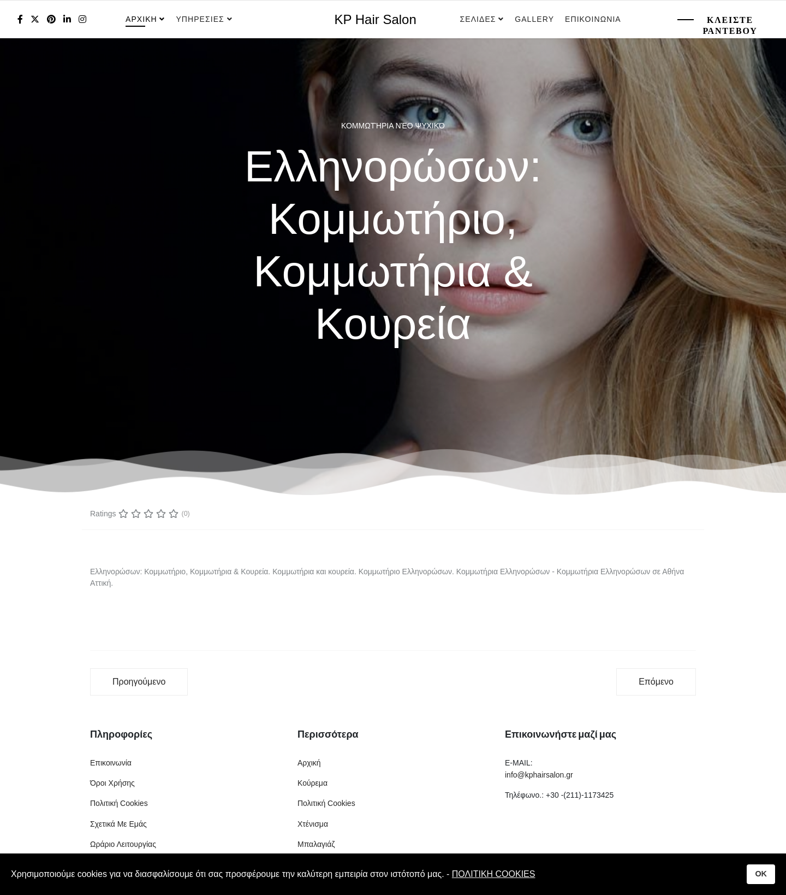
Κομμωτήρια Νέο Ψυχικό (393, 125)
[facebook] (20, 19)
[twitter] (35, 19)
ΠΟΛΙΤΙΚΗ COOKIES (493, 874)
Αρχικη (141, 19)
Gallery (534, 19)
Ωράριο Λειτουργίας (123, 844)
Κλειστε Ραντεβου (729, 25)
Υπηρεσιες (201, 19)
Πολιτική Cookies (119, 803)
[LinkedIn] (67, 19)
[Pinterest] (51, 19)
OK (761, 873)
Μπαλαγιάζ (316, 844)
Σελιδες (478, 19)
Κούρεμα (312, 783)
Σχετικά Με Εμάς (118, 824)
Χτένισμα (312, 824)
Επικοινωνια (593, 19)
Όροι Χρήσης (112, 783)
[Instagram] (82, 19)
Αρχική (309, 762)
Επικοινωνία (111, 762)
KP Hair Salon (375, 19)
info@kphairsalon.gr (539, 774)
